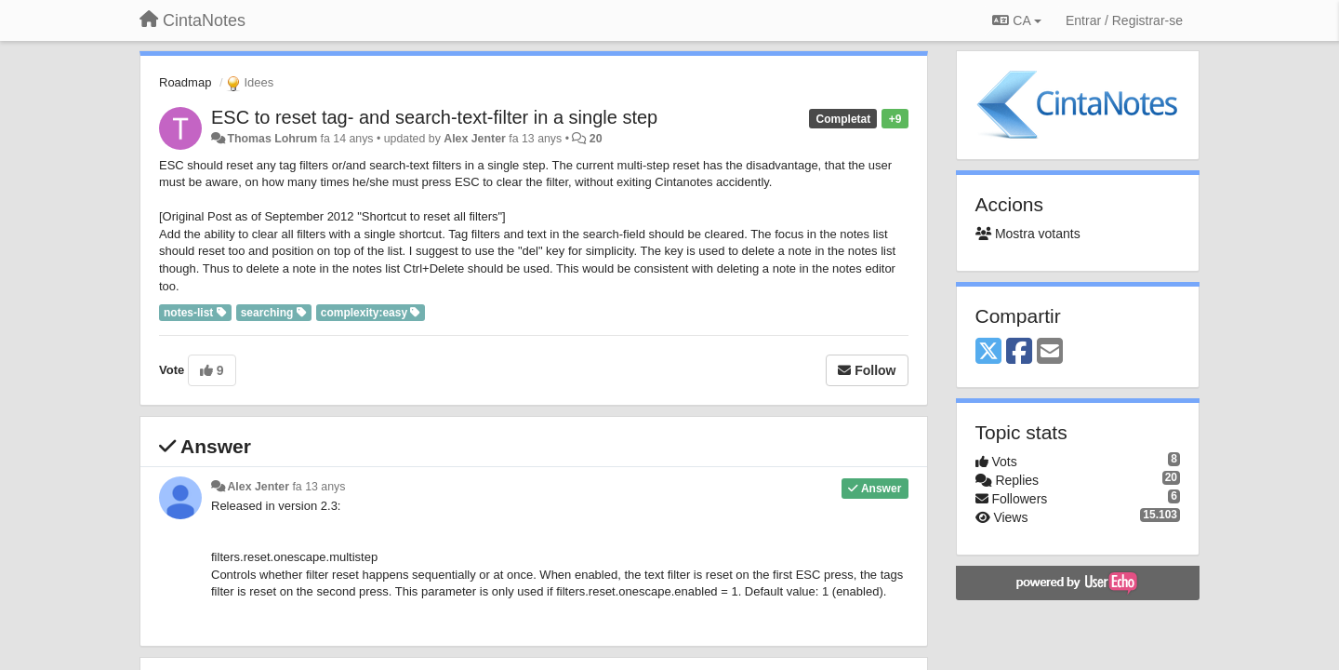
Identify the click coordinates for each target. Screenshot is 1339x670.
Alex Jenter (475, 138)
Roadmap (185, 82)
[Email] (1050, 352)
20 (596, 138)
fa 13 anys (318, 486)
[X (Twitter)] (988, 352)
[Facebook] (1019, 352)
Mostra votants (1027, 233)
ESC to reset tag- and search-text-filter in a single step (434, 117)
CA (1016, 20)
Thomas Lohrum (272, 138)
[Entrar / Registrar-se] (1124, 20)
